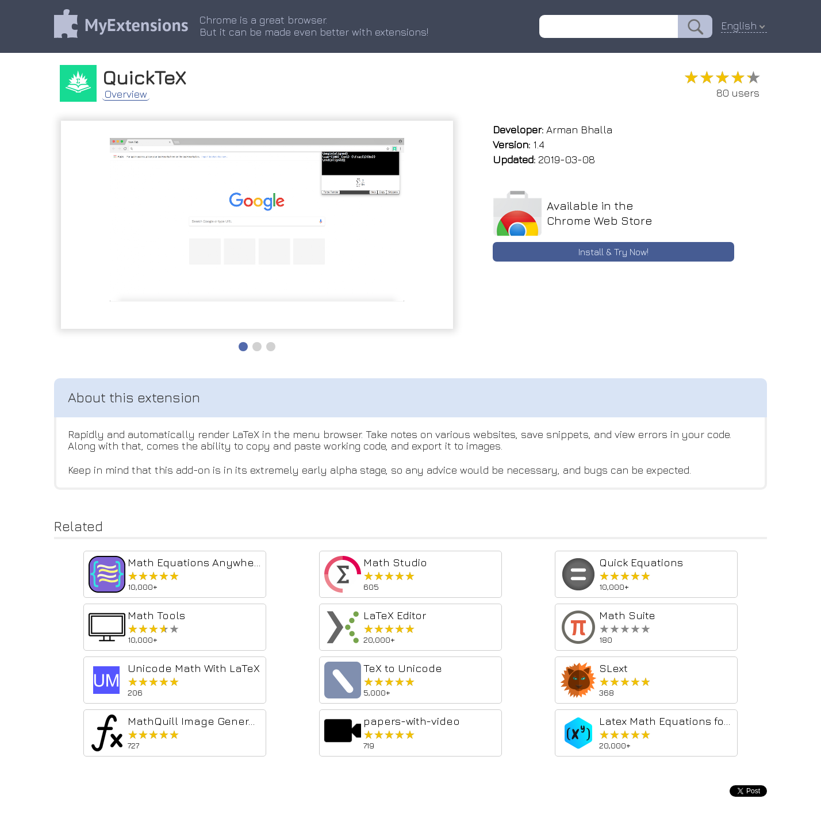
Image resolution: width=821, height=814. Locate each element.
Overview (126, 94)
